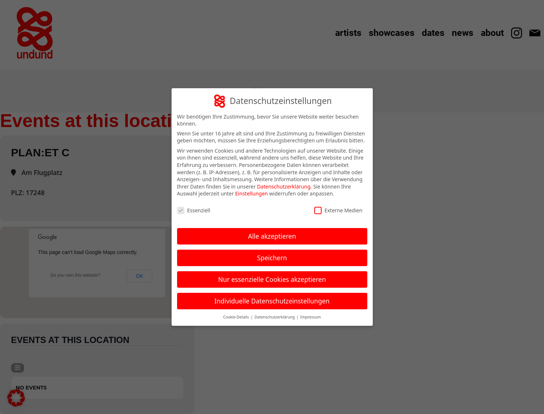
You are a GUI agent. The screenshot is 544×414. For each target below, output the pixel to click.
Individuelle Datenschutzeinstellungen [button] (272, 300)
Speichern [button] (272, 257)
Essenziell (193, 210)
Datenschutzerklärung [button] (275, 317)
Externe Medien (338, 210)
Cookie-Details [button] (236, 317)
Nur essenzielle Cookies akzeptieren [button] (272, 279)
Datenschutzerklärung (283, 186)
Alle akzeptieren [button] (272, 236)
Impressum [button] (310, 317)
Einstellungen (251, 193)
